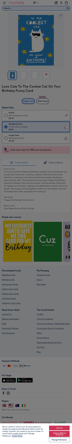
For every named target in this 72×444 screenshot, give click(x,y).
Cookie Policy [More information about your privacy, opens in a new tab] (17, 436)
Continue (59, 428)
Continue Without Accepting (59, 434)
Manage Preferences (59, 440)
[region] (36, 433)
